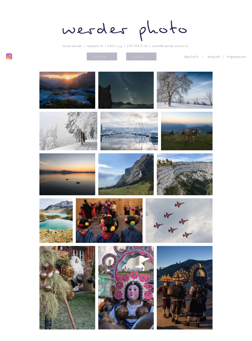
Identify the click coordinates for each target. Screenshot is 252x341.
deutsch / (194, 57)
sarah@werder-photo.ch (170, 46)
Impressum (236, 57)
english (214, 57)
